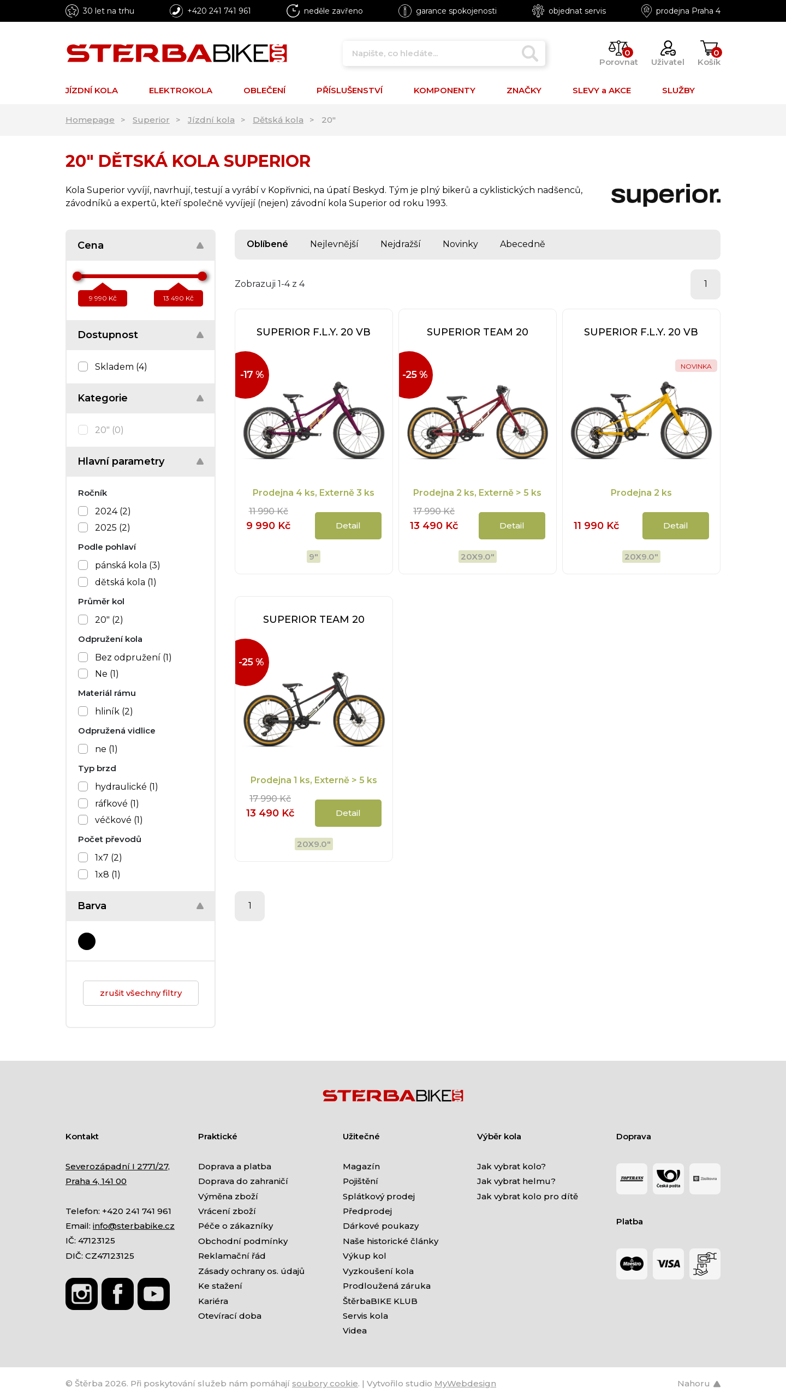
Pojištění (360, 1181)
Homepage (90, 120)
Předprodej (367, 1211)
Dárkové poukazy (381, 1226)
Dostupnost (108, 335)
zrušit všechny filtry (141, 993)
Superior (151, 120)
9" (313, 556)
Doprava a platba (234, 1166)
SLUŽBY (678, 90)
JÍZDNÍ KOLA (92, 90)
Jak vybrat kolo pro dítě (527, 1196)
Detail (348, 525)
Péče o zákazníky (235, 1226)
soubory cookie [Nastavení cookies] (325, 1383)
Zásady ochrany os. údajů (251, 1271)
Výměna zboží (228, 1196)
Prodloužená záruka (387, 1286)
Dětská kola (278, 120)
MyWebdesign (465, 1383)
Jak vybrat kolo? (511, 1166)
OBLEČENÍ (264, 90)
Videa (355, 1330)
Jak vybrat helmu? (516, 1181)
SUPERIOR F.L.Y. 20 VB (314, 332)
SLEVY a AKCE (602, 90)
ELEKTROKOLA (180, 90)
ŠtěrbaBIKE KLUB (380, 1301)
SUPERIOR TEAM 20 (477, 332)
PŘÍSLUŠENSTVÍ (350, 90)
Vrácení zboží (227, 1211)
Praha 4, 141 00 (96, 1181)
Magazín (361, 1166)
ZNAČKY (524, 90)
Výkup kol (364, 1256)
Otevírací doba (229, 1316)
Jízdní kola (211, 120)
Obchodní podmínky (243, 1241)
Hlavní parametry (121, 461)
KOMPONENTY (444, 90)
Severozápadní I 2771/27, (118, 1166)
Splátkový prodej (379, 1196)
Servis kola (365, 1316)
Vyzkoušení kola (378, 1271)
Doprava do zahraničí (243, 1181)
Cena (91, 245)
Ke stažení (220, 1286)
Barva (92, 906)
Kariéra (213, 1301)
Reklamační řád (232, 1256)
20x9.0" (478, 556)
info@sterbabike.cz (134, 1226)
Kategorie (103, 398)
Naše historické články (390, 1241)
